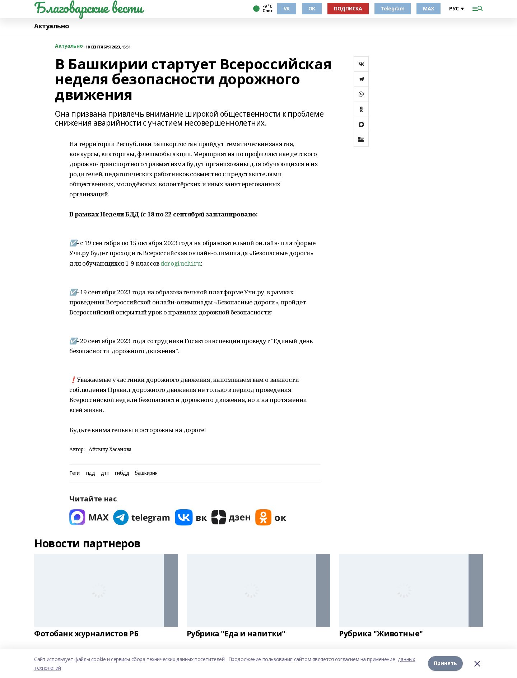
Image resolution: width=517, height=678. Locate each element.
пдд (90, 473)
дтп (105, 473)
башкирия (146, 473)
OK (311, 8)
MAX (428, 8)
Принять (445, 663)
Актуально (51, 26)
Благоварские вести (88, 7)
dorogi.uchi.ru (180, 263)
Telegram (393, 8)
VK (287, 8)
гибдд (122, 473)
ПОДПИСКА (348, 8)
